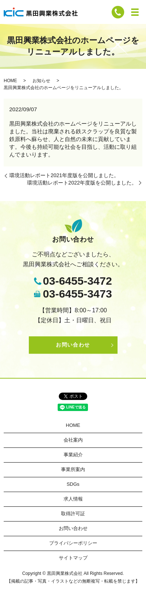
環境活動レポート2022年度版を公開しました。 (82, 183)
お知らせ (41, 80)
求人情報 (73, 499)
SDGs (73, 484)
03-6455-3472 (77, 281)
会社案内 (73, 440)
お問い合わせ (73, 345)
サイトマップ (73, 558)
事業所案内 (73, 469)
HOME (10, 80)
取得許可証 (73, 513)
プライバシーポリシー (73, 543)
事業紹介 (73, 454)
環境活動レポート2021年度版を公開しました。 (64, 175)
